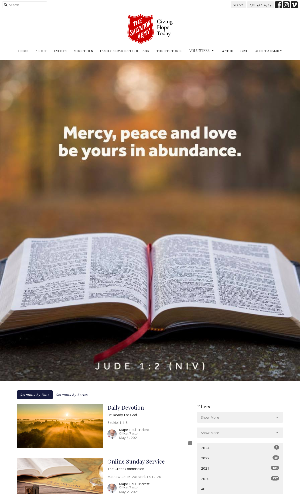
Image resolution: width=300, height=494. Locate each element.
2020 (240, 478)
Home (23, 51)
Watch (227, 51)
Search (238, 5)
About (41, 51)
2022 (240, 457)
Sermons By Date (35, 394)
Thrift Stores (169, 51)
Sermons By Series (72, 394)
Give (244, 51)
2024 (240, 447)
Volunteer (202, 50)
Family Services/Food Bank (125, 51)
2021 (240, 468)
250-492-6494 (260, 5)
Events (60, 51)
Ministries (83, 51)
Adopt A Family (268, 51)
